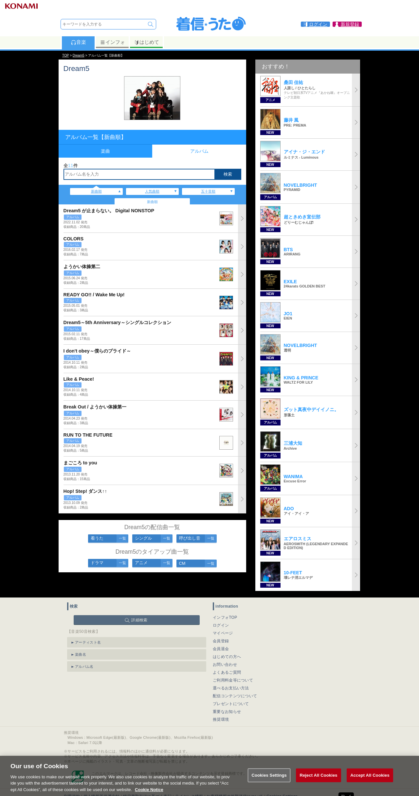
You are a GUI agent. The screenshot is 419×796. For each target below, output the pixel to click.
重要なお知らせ (227, 711)
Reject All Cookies (318, 783)
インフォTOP (225, 617)
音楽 (78, 42)
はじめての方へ (227, 656)
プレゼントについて (231, 703)
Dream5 (78, 55)
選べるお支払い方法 (231, 688)
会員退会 (221, 649)
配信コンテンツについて (235, 696)
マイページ (223, 633)
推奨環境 (221, 719)
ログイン (221, 625)
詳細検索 (139, 620)
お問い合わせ (225, 664)
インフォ (112, 42)
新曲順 (96, 191)
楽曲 (105, 151)
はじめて (146, 42)
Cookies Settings (269, 783)
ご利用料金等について (233, 680)
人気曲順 (152, 191)
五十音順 (208, 191)
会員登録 (221, 641)
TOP (65, 55)
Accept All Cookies (370, 783)
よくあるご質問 (227, 672)
